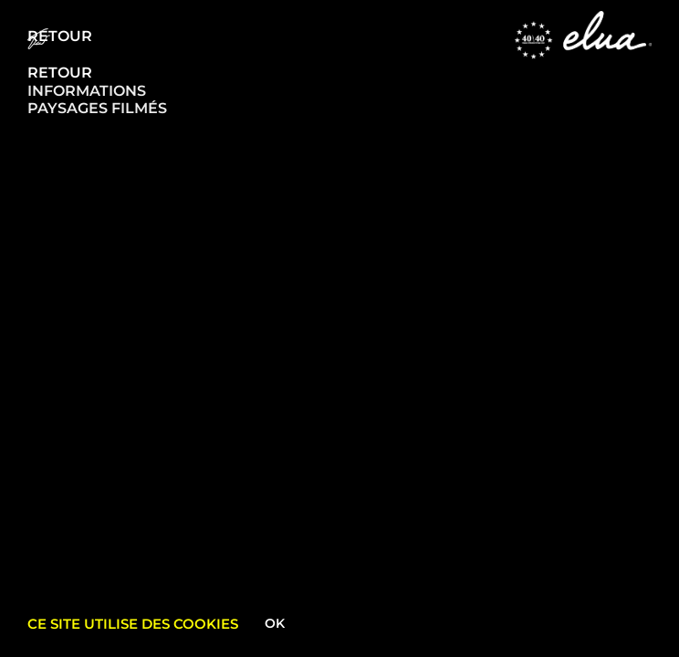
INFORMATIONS (86, 90)
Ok (275, 623)
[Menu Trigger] (39, 39)
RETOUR (59, 72)
